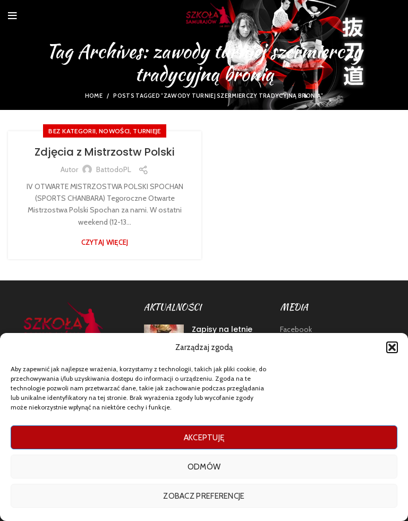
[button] (392, 347)
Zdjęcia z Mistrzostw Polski (105, 151)
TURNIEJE (146, 131)
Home (94, 95)
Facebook (296, 329)
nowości (114, 131)
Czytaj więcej (105, 242)
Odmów (204, 467)
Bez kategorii (72, 131)
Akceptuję (204, 437)
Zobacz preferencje (203, 496)
